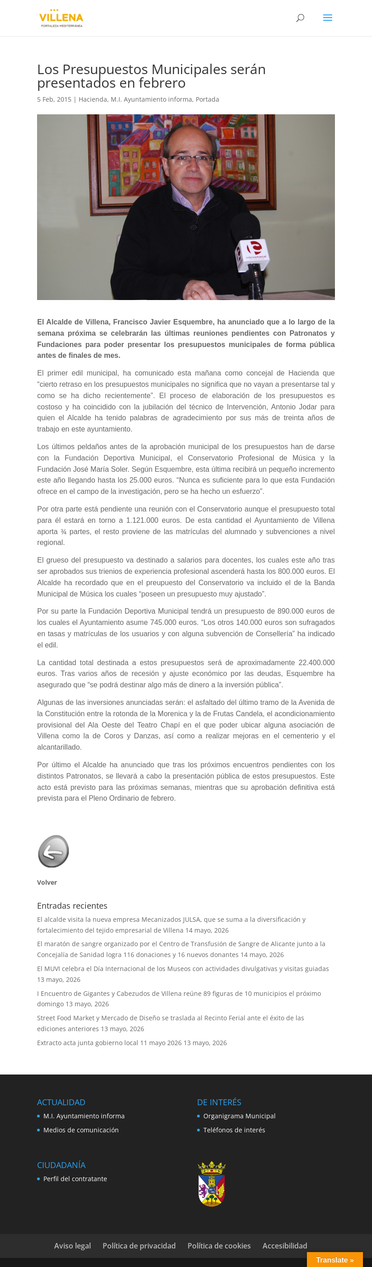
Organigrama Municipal (239, 1116)
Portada (207, 99)
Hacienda (93, 99)
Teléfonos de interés (234, 1130)
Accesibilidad (285, 1246)
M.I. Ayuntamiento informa (151, 99)
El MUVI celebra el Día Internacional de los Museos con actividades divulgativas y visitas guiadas (183, 968)
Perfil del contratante (75, 1178)
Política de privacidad (139, 1246)
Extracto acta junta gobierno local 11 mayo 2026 (109, 1042)
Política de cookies (219, 1246)
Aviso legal (72, 1246)
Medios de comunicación (81, 1130)
